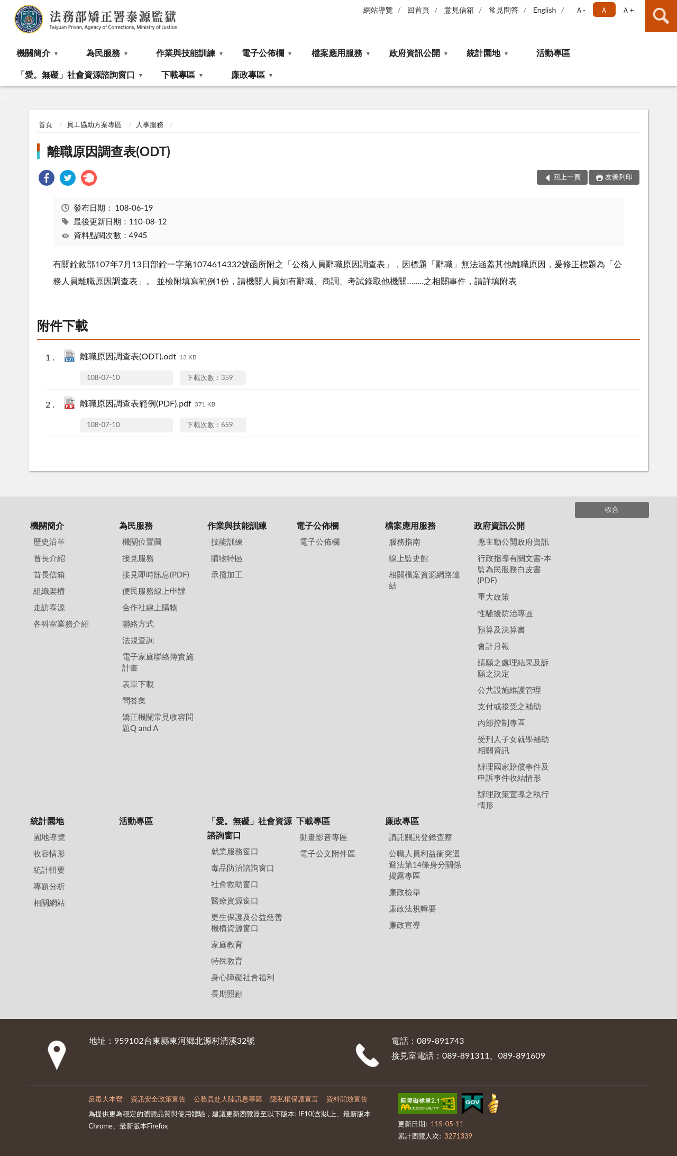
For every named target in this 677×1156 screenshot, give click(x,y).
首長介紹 (49, 558)
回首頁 (418, 9)
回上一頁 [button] (567, 177)
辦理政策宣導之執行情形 (513, 799)
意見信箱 (459, 9)
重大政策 (493, 596)
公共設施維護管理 (509, 689)
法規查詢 (138, 640)
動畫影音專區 (323, 837)
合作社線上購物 (150, 607)
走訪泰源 (49, 607)
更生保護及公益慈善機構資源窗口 (246, 922)
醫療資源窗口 (235, 900)
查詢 (661, 16)
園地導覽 (49, 837)
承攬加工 (227, 574)
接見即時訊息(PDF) (155, 574)
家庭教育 (227, 944)
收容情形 (49, 853)
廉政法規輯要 (412, 908)
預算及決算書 (501, 629)
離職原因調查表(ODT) (108, 151)
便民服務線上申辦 (154, 590)
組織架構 (49, 590)
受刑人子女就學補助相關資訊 (513, 744)
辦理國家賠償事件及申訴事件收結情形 (513, 772)
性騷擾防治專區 (505, 613)
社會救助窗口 (235, 884)
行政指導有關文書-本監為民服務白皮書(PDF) (515, 569)
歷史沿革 (49, 541)
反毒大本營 (105, 1099)
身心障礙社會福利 (243, 977)
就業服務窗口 (235, 851)
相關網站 (49, 902)
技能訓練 (227, 541)
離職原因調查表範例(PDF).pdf (147, 404)
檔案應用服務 (337, 53)
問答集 (134, 700)
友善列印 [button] (619, 177)
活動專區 (553, 53)
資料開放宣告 (347, 1099)
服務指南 (404, 541)
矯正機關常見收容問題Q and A (158, 722)
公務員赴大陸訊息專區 (228, 1099)
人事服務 (149, 124)
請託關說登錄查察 (420, 837)
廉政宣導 (404, 924)
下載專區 (178, 74)
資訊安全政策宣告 (158, 1099)
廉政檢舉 (404, 892)
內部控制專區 (501, 722)
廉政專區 (248, 74)
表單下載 (138, 684)
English (544, 9)
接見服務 (138, 558)
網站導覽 (378, 9)
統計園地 (483, 53)
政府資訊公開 (414, 53)
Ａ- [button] (580, 9)
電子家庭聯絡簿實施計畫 (158, 662)
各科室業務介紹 (61, 623)
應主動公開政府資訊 (513, 541)
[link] (46, 179)
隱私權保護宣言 (294, 1099)
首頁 (45, 124)
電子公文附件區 (327, 853)
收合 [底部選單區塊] (612, 509)
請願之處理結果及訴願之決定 (513, 667)
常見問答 (503, 9)
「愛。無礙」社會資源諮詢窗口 (75, 74)
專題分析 (49, 886)
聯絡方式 (138, 623)
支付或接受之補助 (509, 706)
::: (8, 8)
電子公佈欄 (263, 53)
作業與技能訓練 (185, 53)
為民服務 (103, 53)
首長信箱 (49, 574)
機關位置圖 (142, 541)
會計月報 (493, 646)
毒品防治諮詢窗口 (243, 867)
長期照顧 (227, 993)
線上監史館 (408, 558)
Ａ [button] (604, 9)
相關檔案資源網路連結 (424, 580)
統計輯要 (49, 869)
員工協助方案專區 (94, 124)
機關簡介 (33, 53)
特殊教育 (227, 960)
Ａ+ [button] (628, 9)
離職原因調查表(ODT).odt (138, 357)
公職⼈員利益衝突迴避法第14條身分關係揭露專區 (425, 864)
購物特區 (227, 558)
